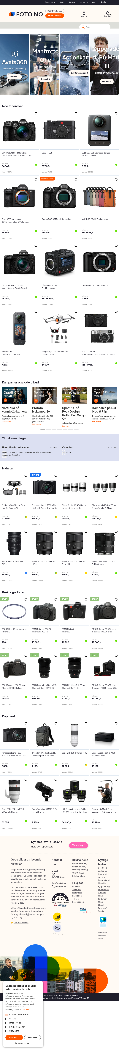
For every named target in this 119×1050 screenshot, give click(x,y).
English (104, 2)
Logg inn (84, 13)
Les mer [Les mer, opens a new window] (26, 1009)
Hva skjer (94, 2)
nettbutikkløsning (56, 998)
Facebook (77, 896)
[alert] (23, 1014)
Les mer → (14, 77)
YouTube (76, 889)
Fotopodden (78, 902)
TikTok (75, 899)
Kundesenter (50, 2)
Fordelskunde (104, 880)
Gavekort (72, 2)
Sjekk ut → (45, 79)
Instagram (77, 892)
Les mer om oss (21, 923)
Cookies (102, 892)
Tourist (101, 911)
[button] (59, 900)
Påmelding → (78, 845)
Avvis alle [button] (32, 1037)
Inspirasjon (83, 2)
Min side (62, 2)
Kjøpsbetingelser (106, 886)
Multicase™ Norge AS (80, 998)
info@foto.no (58, 877)
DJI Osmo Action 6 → (80, 73)
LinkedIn (76, 886)
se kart (82, 867)
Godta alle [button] (14, 1037)
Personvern (103, 889)
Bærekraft (102, 908)
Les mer (5, 421)
